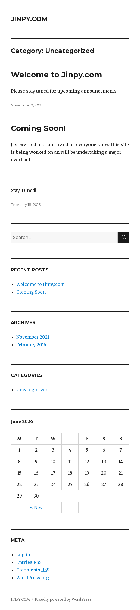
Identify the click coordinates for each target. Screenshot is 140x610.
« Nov (36, 507)
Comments (32, 570)
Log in (23, 554)
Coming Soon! (38, 128)
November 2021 (32, 337)
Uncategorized (32, 389)
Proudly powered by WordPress (63, 599)
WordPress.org (32, 577)
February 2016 (31, 344)
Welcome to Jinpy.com (56, 74)
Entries (28, 562)
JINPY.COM (29, 19)
